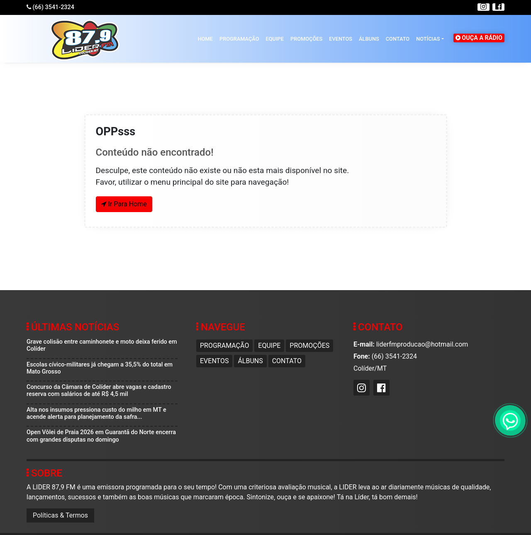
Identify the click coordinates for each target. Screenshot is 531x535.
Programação (239, 39)
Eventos (340, 39)
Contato (397, 39)
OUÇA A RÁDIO (478, 38)
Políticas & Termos (60, 515)
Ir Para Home (124, 204)
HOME (205, 39)
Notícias (428, 39)
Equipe (275, 39)
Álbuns (369, 39)
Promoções (306, 39)
